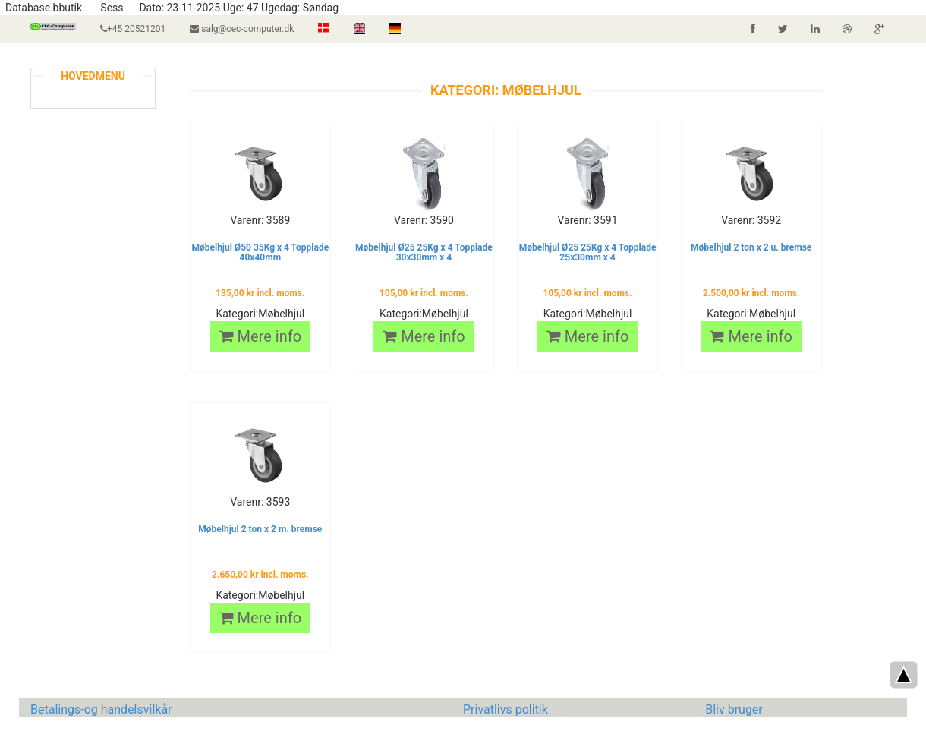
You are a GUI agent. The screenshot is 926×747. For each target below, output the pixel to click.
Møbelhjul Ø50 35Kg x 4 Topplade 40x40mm (260, 252)
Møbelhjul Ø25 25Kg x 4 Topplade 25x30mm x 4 (588, 252)
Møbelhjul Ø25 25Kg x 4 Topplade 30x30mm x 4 (424, 252)
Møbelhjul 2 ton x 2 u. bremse (751, 247)
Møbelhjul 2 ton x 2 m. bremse (260, 529)
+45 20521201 (132, 29)
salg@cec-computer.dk (242, 29)
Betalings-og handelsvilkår (101, 709)
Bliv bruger (734, 709)
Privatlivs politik (505, 709)
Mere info (260, 336)
